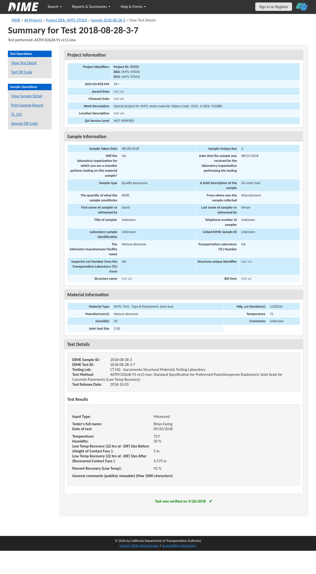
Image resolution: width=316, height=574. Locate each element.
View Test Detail (24, 63)
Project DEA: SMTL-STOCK (66, 20)
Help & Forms (133, 6)
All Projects (33, 20)
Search (55, 6)
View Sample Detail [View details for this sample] (26, 96)
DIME (16, 20)
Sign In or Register (273, 6)
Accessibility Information (179, 546)
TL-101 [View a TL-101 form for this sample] (16, 114)
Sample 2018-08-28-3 (108, 20)
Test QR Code (21, 72)
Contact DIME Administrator (139, 546)
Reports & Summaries (91, 6)
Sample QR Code (24, 123)
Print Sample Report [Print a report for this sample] (27, 105)
